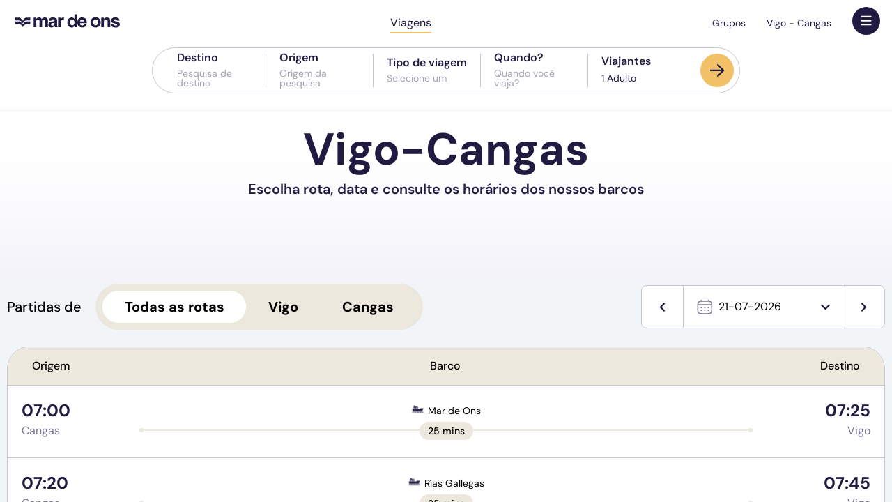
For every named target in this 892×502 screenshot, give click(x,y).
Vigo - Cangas (799, 23)
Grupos (729, 23)
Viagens (410, 22)
